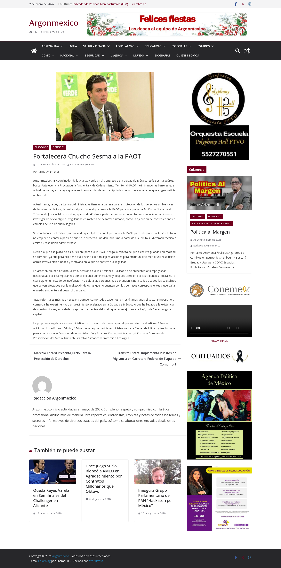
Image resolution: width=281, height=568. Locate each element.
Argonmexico (53, 22)
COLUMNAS (197, 216)
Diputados (58, 147)
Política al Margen (210, 231)
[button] (61, 46)
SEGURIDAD (92, 55)
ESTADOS (204, 46)
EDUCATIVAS (153, 46)
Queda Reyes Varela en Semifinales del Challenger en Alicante (51, 498)
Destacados (41, 147)
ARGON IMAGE (219, 340)
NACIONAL (67, 55)
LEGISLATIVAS (125, 46)
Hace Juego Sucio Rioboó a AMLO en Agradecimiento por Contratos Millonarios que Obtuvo (104, 478)
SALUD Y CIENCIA (94, 46)
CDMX (46, 55)
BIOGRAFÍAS (162, 55)
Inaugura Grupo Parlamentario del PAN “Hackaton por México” (155, 498)
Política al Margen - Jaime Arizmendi (211, 223)
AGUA (73, 46)
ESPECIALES (179, 46)
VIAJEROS (117, 55)
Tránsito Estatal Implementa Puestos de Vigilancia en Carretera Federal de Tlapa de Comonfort (147, 358)
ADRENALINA (50, 46)
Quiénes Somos (187, 55)
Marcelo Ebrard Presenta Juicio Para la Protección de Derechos (60, 356)
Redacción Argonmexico (83, 164)
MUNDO (138, 55)
